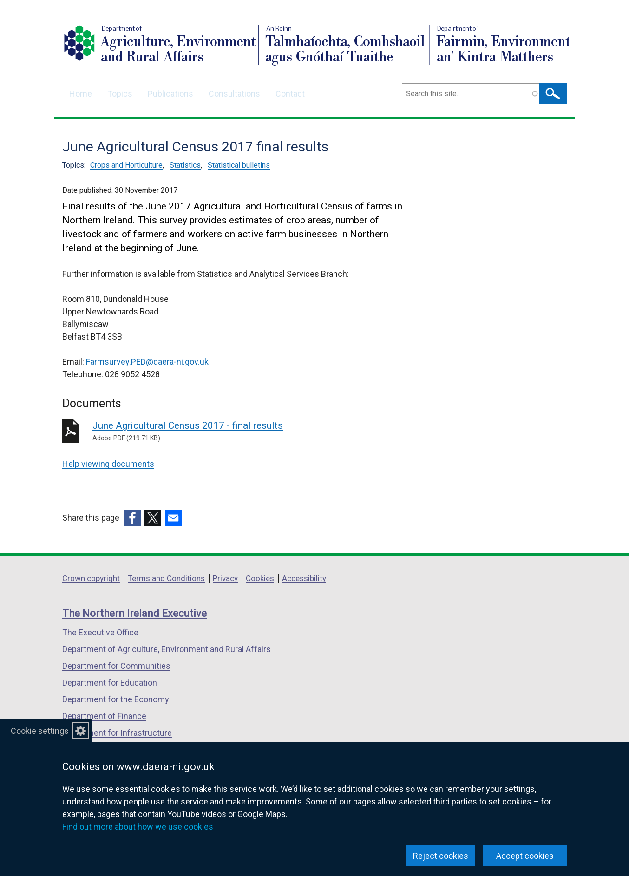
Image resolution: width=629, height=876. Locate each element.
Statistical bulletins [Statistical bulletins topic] (239, 165)
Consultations (234, 93)
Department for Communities (116, 666)
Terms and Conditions (166, 578)
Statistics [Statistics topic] (185, 165)
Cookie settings (40, 731)
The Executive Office (100, 632)
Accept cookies (525, 856)
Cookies (260, 578)
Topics (119, 93)
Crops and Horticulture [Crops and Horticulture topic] (126, 165)
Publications (170, 93)
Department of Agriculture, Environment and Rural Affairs (166, 649)
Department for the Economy (115, 699)
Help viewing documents (108, 464)
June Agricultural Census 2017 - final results (226, 431)
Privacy (225, 578)
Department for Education (109, 682)
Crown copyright (91, 578)
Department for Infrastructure (117, 733)
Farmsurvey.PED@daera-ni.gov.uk (147, 361)
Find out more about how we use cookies (137, 826)
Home (80, 93)
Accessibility (304, 578)
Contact (290, 93)
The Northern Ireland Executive (134, 613)
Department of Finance (104, 716)
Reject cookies (440, 856)
